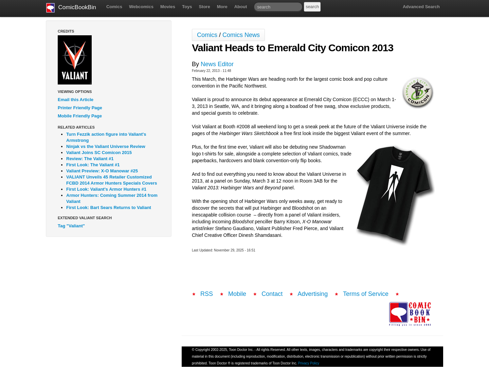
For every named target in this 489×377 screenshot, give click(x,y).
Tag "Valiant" (71, 225)
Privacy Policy (308, 363)
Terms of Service (365, 293)
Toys (187, 6)
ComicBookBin (71, 8)
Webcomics (141, 6)
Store (204, 6)
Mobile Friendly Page (80, 115)
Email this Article (75, 99)
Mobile (237, 293)
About (240, 6)
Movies (167, 6)
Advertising (312, 293)
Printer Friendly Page (80, 107)
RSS (206, 293)
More (222, 6)
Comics (114, 6)
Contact (272, 293)
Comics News (241, 35)
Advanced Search (421, 6)
